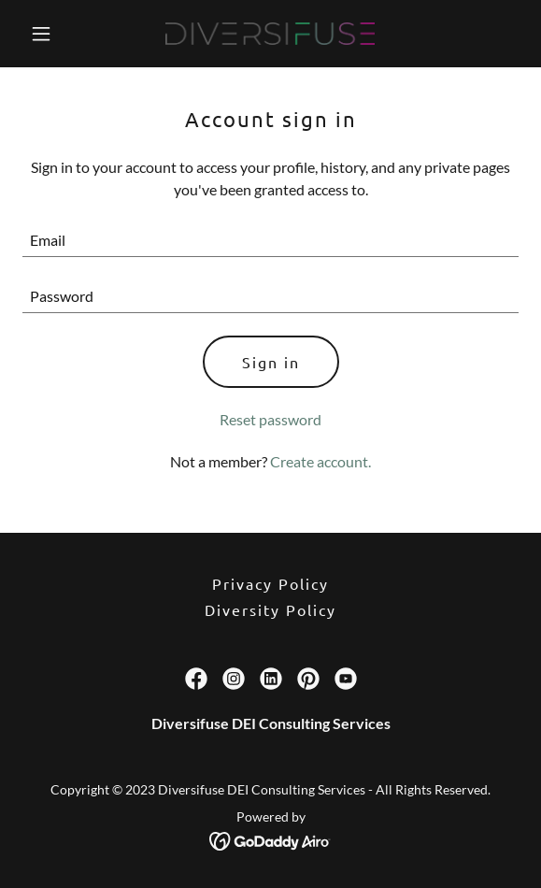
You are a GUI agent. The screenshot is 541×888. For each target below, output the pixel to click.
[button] (59, 33)
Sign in (271, 361)
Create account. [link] (320, 461)
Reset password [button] (270, 419)
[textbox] (270, 240)
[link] (270, 34)
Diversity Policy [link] (270, 609)
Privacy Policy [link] (270, 583)
